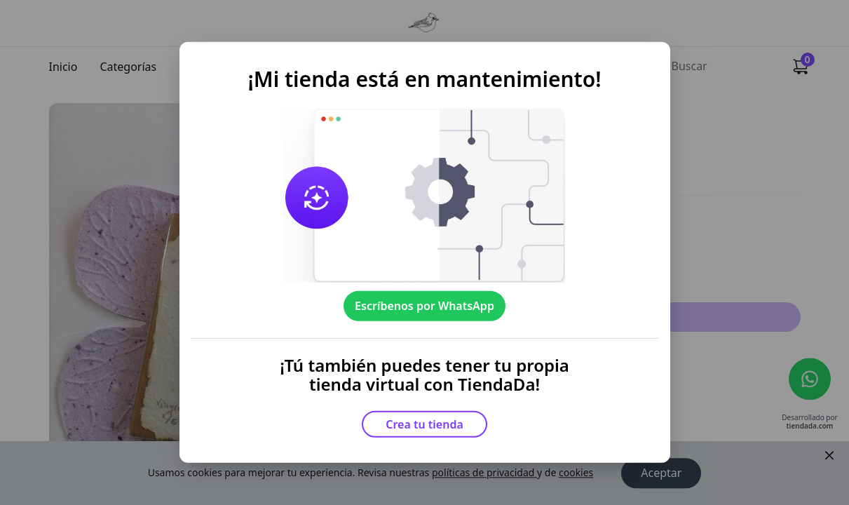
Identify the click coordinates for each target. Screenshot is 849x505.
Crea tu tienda (424, 424)
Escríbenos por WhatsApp (424, 306)
